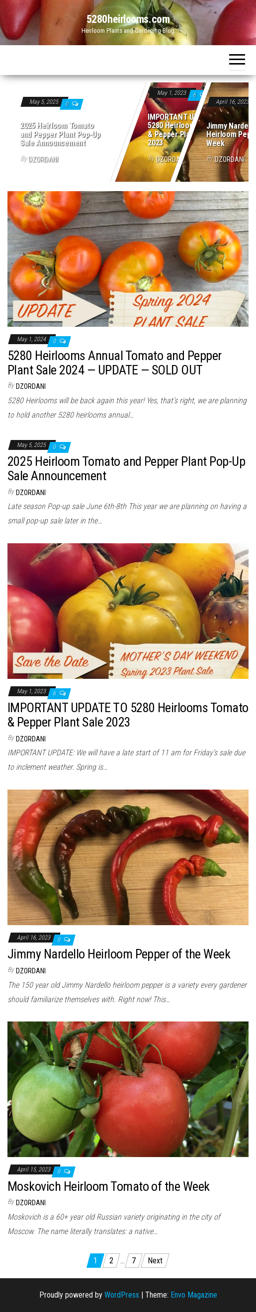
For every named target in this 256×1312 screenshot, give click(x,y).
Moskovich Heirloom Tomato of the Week (108, 1186)
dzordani (43, 159)
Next (155, 1260)
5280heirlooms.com (128, 19)
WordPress (121, 1295)
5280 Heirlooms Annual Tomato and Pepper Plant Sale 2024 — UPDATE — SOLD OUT (114, 362)
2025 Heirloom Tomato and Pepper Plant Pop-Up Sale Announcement (60, 134)
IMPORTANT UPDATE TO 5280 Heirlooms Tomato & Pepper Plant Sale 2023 (187, 130)
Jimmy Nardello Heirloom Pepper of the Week (118, 954)
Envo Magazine (194, 1295)
